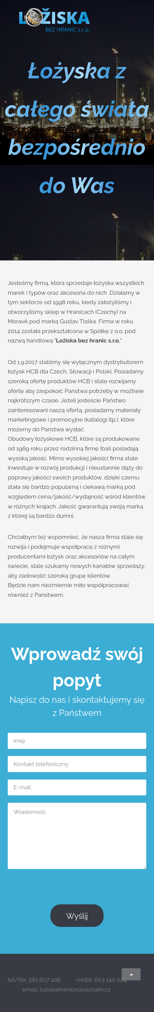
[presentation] (95, 889)
